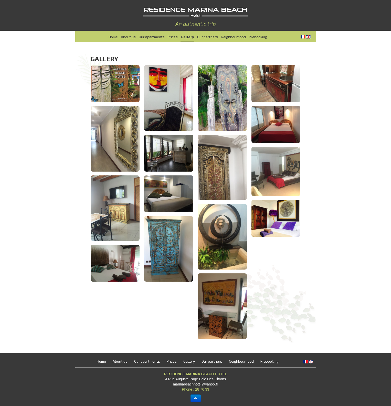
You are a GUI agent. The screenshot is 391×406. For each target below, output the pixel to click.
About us (128, 37)
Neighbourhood (233, 37)
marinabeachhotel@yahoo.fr (195, 384)
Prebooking (258, 37)
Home (113, 37)
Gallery (187, 37)
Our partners (207, 37)
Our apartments (152, 37)
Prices (173, 37)
